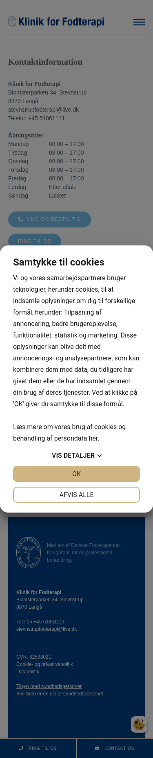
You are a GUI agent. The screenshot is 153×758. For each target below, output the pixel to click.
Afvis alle (76, 495)
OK (76, 474)
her (93, 438)
